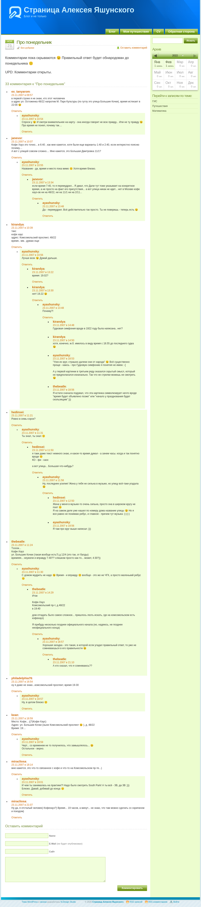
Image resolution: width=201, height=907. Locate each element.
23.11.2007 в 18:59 (32, 742)
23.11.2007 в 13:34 (42, 182)
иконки (43, 902)
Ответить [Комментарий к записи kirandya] (16, 247)
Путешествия (160, 106)
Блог (112, 31)
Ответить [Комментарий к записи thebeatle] (16, 564)
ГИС (154, 101)
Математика (159, 110)
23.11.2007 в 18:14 (22, 764)
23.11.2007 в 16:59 (22, 718)
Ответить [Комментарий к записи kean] (16, 734)
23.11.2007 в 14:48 (63, 325)
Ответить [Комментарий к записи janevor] (16, 157)
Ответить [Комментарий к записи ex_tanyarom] (16, 111)
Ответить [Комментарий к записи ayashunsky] (27, 131)
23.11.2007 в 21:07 (22, 804)
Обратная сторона (181, 31)
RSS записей (136, 902)
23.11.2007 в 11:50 (42, 450)
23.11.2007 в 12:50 (63, 500)
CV (158, 31)
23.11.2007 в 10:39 (22, 227)
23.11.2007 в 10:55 (32, 165)
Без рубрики (27, 48)
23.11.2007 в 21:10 (63, 662)
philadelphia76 (21, 678)
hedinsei (17, 412)
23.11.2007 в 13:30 (42, 290)
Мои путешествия (136, 31)
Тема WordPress (30, 902)
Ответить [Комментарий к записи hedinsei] (16, 425)
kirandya (17, 224)
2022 (175, 55)
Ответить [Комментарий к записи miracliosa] (16, 774)
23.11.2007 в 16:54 (22, 681)
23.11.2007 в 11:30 (32, 572)
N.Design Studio (68, 902)
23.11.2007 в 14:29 (42, 592)
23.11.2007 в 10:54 (32, 119)
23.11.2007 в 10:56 (32, 255)
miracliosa (18, 761)
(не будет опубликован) (65, 843)
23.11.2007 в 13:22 (42, 272)
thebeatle (59, 386)
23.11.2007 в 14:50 (63, 340)
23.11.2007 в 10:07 (22, 141)
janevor (16, 138)
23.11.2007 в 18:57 (53, 641)
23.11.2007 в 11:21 (22, 415)
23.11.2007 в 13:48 (53, 206)
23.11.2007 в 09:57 (22, 95)
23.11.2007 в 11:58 (53, 480)
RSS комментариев (157, 902)
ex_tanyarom (20, 91)
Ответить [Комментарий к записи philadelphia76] (16, 691)
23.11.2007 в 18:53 (63, 358)
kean (14, 715)
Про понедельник (34, 42)
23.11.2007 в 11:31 (32, 432)
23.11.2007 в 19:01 (32, 782)
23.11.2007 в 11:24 (22, 545)
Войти (176, 902)
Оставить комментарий (133, 47)
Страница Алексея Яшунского (79, 10)
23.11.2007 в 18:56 (63, 389)
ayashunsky (30, 115)
